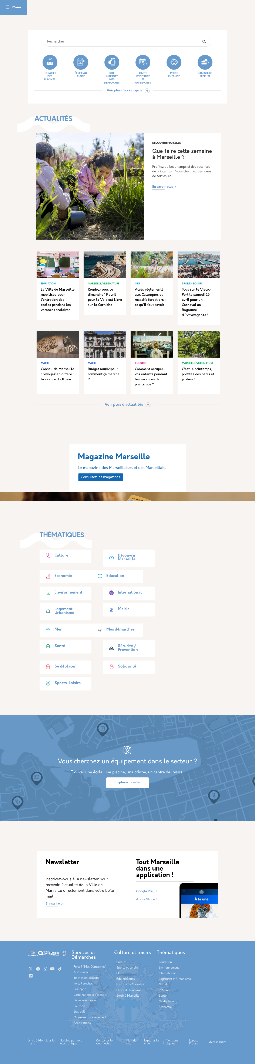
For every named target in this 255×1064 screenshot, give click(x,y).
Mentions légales (172, 1042)
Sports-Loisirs (61, 683)
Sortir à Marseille (127, 995)
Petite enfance (174, 66)
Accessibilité (218, 1042)
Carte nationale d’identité (90, 995)
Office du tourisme (128, 990)
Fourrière (79, 1006)
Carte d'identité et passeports (143, 69)
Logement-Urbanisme (58, 611)
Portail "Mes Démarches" (90, 967)
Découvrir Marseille (120, 558)
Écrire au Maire (80, 66)
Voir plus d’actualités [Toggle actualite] (124, 405)
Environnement (62, 593)
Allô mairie (81, 972)
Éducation (165, 962)
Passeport (80, 989)
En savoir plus (162, 187)
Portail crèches (83, 983)
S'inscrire (53, 903)
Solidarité (120, 667)
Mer (52, 630)
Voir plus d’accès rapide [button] (124, 90)
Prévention (166, 990)
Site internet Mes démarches (112, 69)
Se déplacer (59, 667)
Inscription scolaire (86, 978)
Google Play (145, 891)
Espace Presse (193, 1042)
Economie (57, 576)
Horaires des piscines (50, 68)
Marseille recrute (205, 66)
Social (163, 984)
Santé (53, 646)
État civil (79, 1011)
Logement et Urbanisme (175, 979)
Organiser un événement (90, 1017)
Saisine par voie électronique (71, 1042)
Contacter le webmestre (104, 1042)
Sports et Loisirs (127, 967)
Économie (165, 1007)
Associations (82, 1023)
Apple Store (145, 899)
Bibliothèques (125, 979)
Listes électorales (85, 1000)
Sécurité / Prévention (121, 648)
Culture (55, 556)
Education (109, 576)
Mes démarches (114, 630)
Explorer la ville (127, 782)
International (123, 593)
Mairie (117, 609)
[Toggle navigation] (7, 8)
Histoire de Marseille (130, 984)
